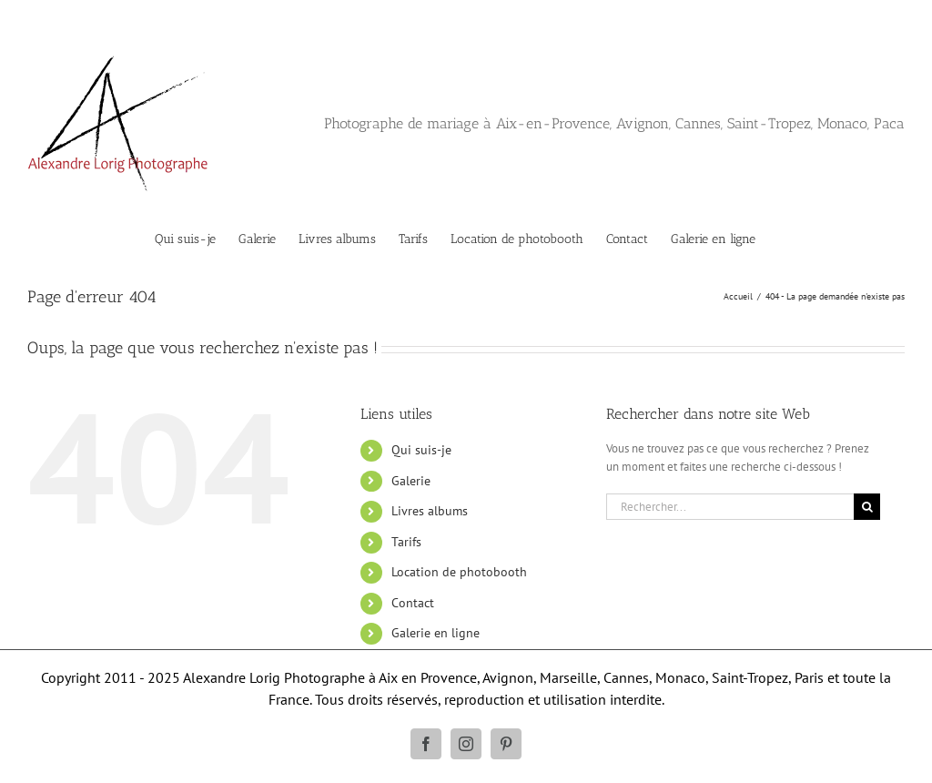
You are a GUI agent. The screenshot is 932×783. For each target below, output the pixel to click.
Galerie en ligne (435, 633)
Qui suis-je (421, 450)
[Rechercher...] (730, 506)
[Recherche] (867, 506)
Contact (412, 603)
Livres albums (429, 511)
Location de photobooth (459, 572)
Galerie (411, 481)
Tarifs (406, 542)
